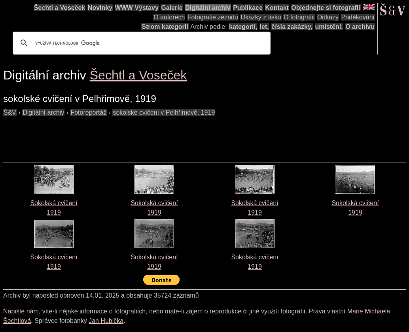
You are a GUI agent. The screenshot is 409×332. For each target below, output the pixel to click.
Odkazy (328, 17)
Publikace (248, 7)
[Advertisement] (147, 135)
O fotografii (299, 17)
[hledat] (140, 43)
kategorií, (243, 26)
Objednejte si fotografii (325, 7)
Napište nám (21, 311)
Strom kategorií (165, 26)
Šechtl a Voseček (59, 7)
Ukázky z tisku (260, 17)
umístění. (329, 26)
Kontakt (277, 7)
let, (264, 26)
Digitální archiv (208, 7)
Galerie (171, 7)
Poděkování (358, 17)
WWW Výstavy (137, 7)
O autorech (169, 17)
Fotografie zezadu (212, 17)
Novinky (100, 7)
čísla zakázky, (291, 26)
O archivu (360, 26)
